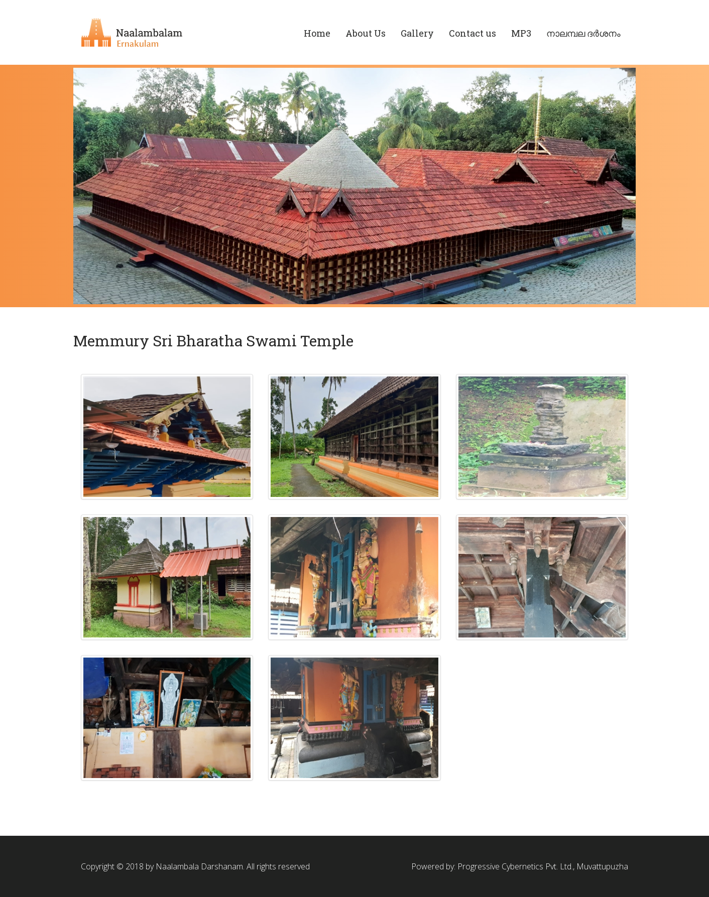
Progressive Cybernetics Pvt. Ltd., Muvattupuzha (542, 866)
